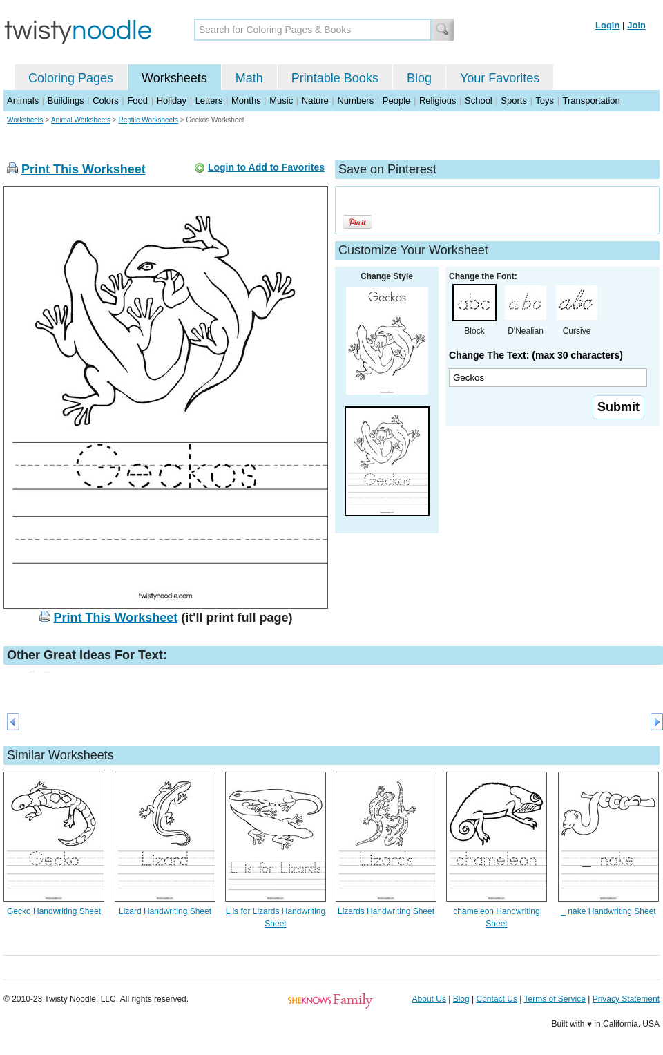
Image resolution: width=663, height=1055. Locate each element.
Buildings (66, 100)
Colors (106, 100)
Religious (437, 100)
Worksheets (174, 78)
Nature (315, 100)
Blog (419, 78)
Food (137, 100)
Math (249, 78)
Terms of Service (554, 999)
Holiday (171, 100)
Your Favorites (499, 78)
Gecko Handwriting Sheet (54, 911)
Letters (209, 100)
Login (607, 25)
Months (246, 100)
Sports (514, 100)
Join (636, 25)
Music (281, 100)
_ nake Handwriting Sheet (608, 911)
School (478, 100)
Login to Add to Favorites (266, 167)
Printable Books (334, 78)
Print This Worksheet (83, 169)
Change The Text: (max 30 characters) (536, 355)
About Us (429, 999)
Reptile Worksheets (148, 120)
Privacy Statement (626, 999)
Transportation (590, 100)
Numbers (355, 100)
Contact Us (497, 999)
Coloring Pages (70, 78)
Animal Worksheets (80, 120)
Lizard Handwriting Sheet (165, 911)
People (396, 100)
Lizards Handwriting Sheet (386, 911)
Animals (23, 100)
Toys (544, 100)
